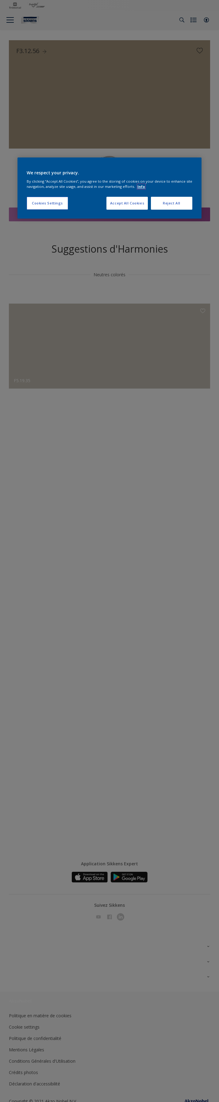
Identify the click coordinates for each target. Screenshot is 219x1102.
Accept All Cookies (127, 203)
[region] (109, 188)
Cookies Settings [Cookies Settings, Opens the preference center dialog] (47, 203)
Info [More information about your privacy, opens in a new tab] (141, 186)
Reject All (171, 203)
